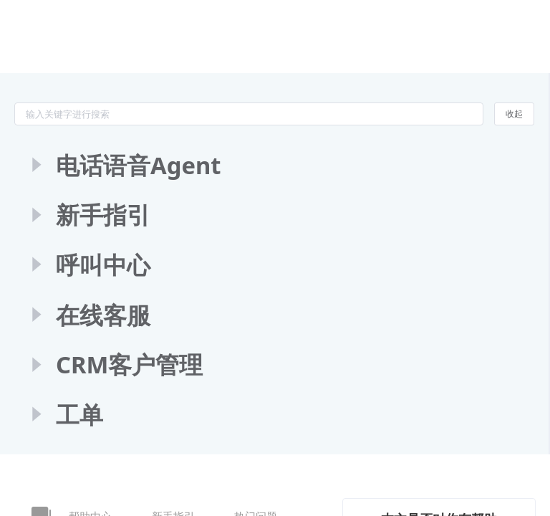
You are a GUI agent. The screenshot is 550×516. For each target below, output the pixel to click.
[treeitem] (274, 165)
